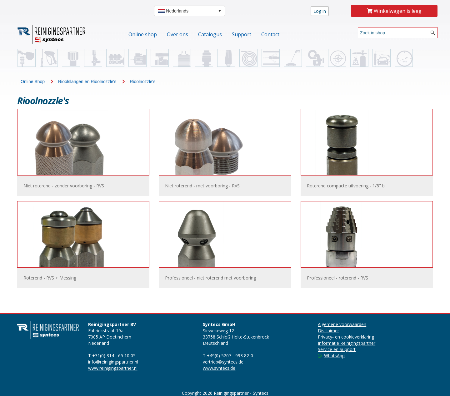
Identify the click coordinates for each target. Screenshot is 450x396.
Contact (270, 34)
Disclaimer (328, 331)
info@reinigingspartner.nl (113, 362)
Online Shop (33, 81)
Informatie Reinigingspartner (346, 343)
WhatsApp (331, 356)
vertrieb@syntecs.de (223, 362)
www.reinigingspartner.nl (113, 368)
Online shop (142, 34)
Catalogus (210, 34)
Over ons (177, 34)
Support (241, 34)
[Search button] (433, 32)
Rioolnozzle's (142, 81)
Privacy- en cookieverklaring (346, 337)
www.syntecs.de (219, 368)
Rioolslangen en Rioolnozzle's (87, 81)
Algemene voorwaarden (342, 324)
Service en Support (337, 349)
